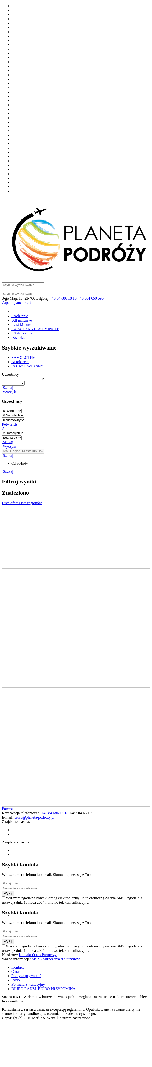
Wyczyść (9, 392)
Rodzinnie (19, 316)
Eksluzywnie (21, 333)
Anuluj (7, 429)
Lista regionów (30, 503)
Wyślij (8, 893)
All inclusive (21, 320)
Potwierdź (9, 424)
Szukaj (7, 388)
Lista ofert (10, 503)
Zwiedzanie (20, 337)
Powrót (7, 809)
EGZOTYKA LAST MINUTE (35, 329)
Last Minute (21, 325)
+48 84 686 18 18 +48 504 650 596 (77, 298)
